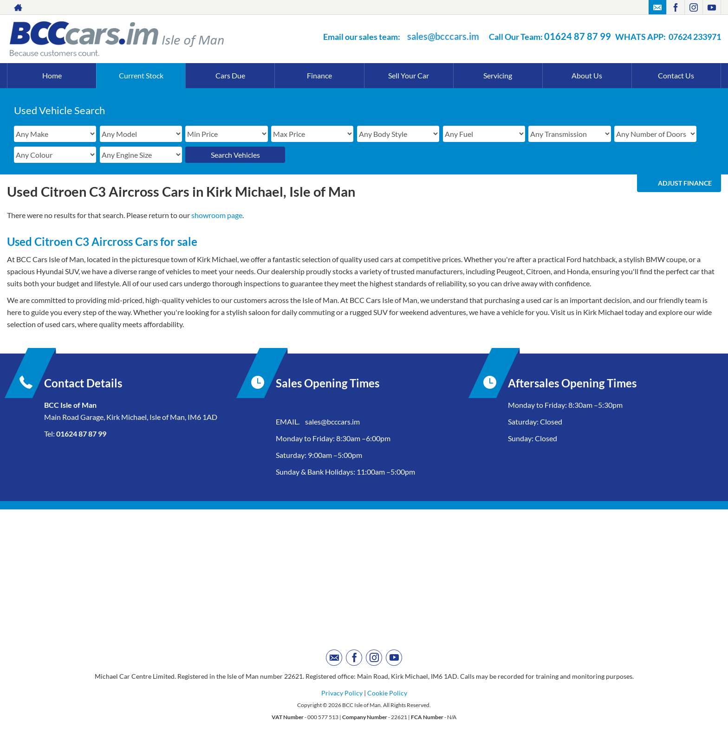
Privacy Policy (342, 693)
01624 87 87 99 (577, 36)
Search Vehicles (235, 154)
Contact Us (676, 75)
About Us (587, 75)
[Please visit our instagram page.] (693, 7)
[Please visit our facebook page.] (675, 7)
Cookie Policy (387, 693)
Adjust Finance (685, 183)
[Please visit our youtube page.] (711, 7)
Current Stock (141, 75)
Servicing (497, 75)
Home (52, 75)
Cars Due (230, 75)
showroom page (216, 215)
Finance (319, 75)
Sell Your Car (408, 75)
